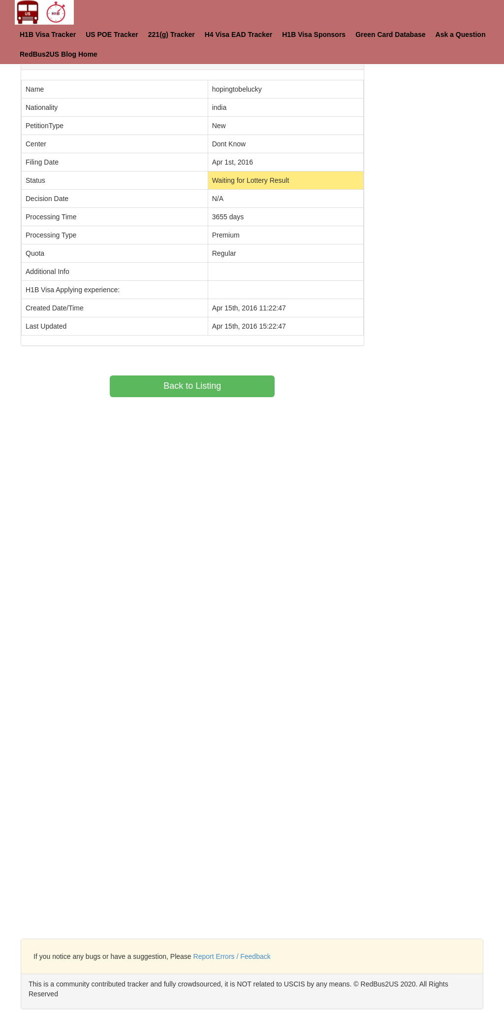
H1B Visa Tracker (48, 34)
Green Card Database (390, 34)
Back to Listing (192, 386)
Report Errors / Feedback (232, 956)
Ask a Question (461, 34)
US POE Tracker (112, 34)
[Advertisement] (441, 197)
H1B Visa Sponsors (314, 34)
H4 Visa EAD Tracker (239, 34)
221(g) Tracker (171, 34)
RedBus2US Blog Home (58, 54)
